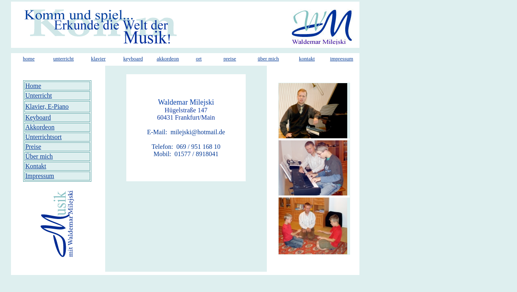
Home (33, 85)
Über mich (39, 156)
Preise (33, 146)
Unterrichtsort (43, 136)
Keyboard (38, 117)
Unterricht (38, 95)
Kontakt (35, 166)
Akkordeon (39, 127)
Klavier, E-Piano (47, 106)
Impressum (39, 175)
